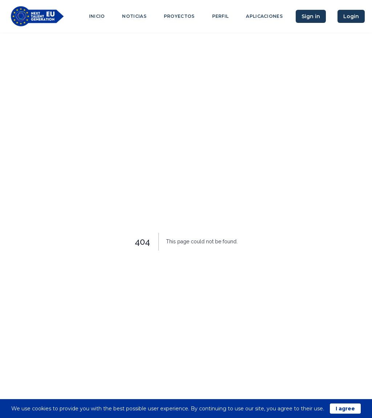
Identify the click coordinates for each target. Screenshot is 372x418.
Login (351, 16)
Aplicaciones (264, 16)
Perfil (220, 16)
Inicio (97, 16)
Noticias (134, 16)
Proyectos (179, 16)
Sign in (311, 16)
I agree (345, 408)
